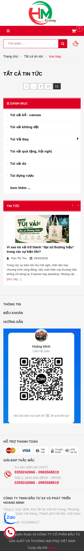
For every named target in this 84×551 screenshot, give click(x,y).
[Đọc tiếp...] (14, 279)
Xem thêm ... (20, 188)
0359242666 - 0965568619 (37, 472)
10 (48, 86)
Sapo (52, 547)
